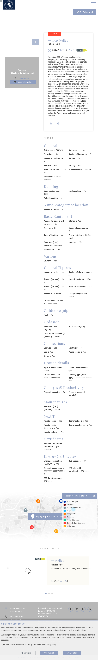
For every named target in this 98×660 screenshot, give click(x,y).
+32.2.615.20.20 (16, 616)
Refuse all (50, 653)
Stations (70, 505)
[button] (79, 496)
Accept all (73, 653)
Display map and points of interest (49, 516)
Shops (69, 511)
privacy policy (51, 644)
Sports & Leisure (73, 520)
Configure (27, 653)
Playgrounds (71, 514)
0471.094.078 (15, 619)
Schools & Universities (75, 508)
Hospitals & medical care (76, 523)
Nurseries (70, 517)
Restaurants (71, 526)
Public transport (72, 502)
